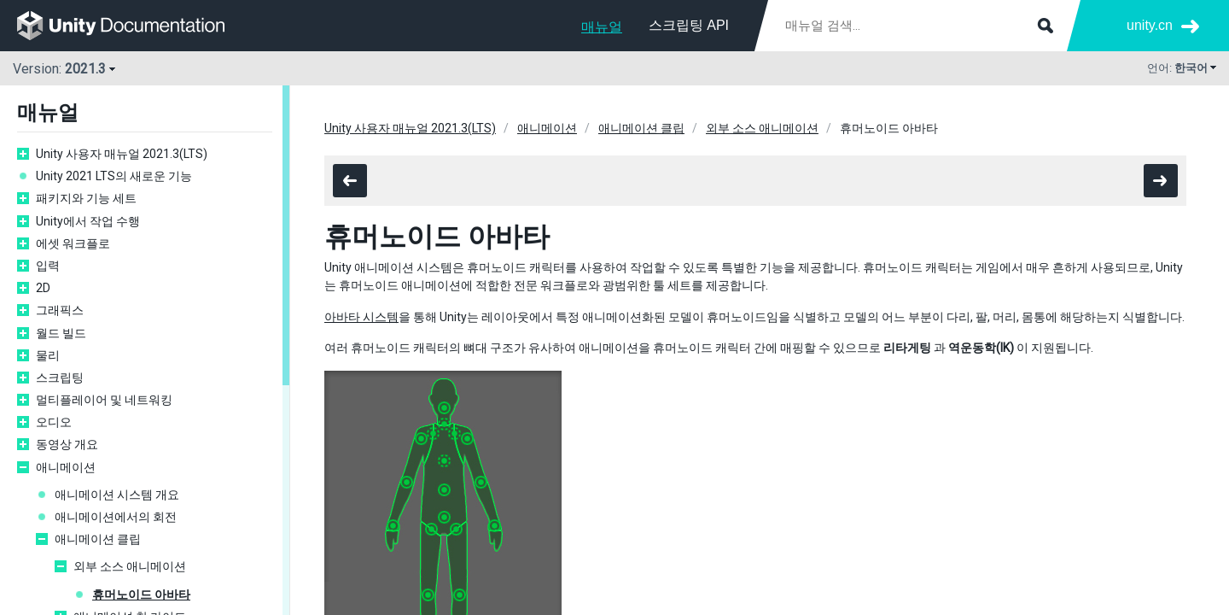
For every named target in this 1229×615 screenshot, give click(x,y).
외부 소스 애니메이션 (129, 566)
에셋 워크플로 (73, 243)
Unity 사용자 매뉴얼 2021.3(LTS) (121, 154)
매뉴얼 (601, 27)
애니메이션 (66, 467)
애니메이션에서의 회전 (116, 517)
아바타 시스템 (361, 317)
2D (43, 288)
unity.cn (1150, 25)
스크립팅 (60, 377)
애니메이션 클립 (98, 539)
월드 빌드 (61, 333)
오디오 (54, 422)
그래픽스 (60, 310)
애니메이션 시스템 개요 (117, 494)
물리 (48, 355)
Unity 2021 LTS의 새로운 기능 (114, 176)
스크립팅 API (689, 25)
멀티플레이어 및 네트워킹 (104, 400)
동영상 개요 (67, 444)
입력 (48, 265)
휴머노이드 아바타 (141, 594)
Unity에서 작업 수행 (88, 221)
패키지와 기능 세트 (86, 198)
